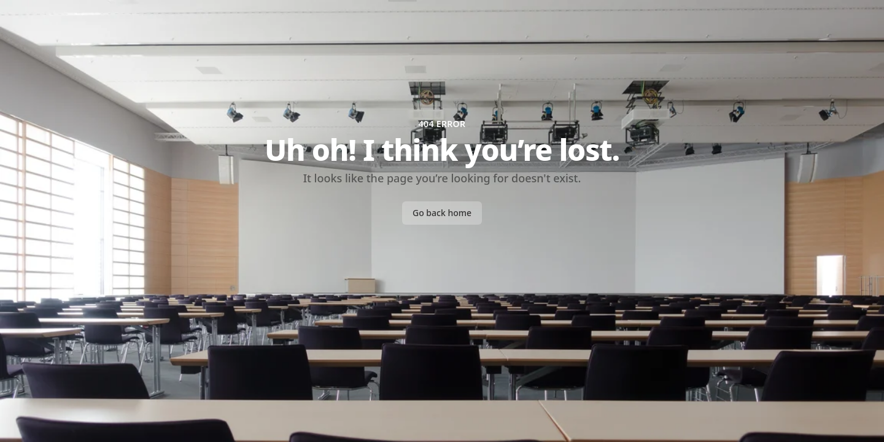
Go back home (442, 213)
